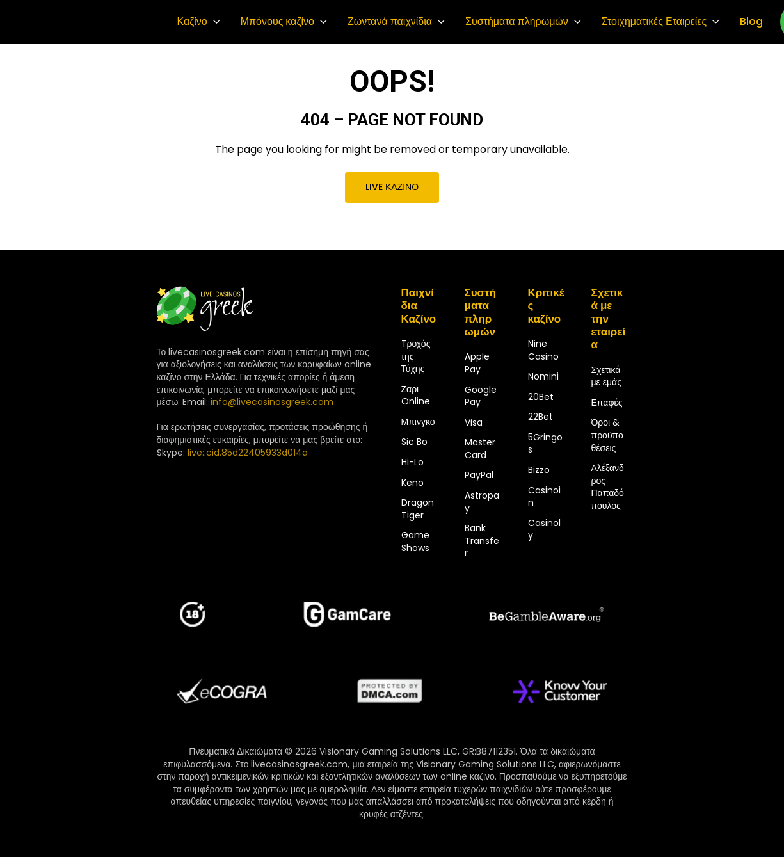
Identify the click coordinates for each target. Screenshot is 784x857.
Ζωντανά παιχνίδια (390, 22)
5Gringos (545, 443)
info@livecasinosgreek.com (272, 402)
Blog (751, 22)
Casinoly (544, 529)
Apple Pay (477, 363)
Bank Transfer (482, 540)
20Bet (541, 396)
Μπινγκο (418, 421)
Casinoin (544, 496)
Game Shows (415, 541)
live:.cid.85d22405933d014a (248, 452)
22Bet (540, 416)
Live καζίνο (392, 186)
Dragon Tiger (417, 509)
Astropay (482, 502)
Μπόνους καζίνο (277, 22)
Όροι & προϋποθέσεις (607, 435)
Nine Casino (543, 350)
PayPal (479, 475)
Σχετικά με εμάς (606, 376)
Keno (412, 482)
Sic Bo (414, 441)
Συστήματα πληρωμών (516, 22)
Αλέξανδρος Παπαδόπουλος (607, 486)
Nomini (543, 376)
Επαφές (607, 402)
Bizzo (539, 469)
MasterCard (480, 448)
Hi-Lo (412, 462)
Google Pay (481, 396)
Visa (474, 422)
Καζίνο (192, 22)
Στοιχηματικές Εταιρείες (654, 22)
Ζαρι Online (415, 395)
